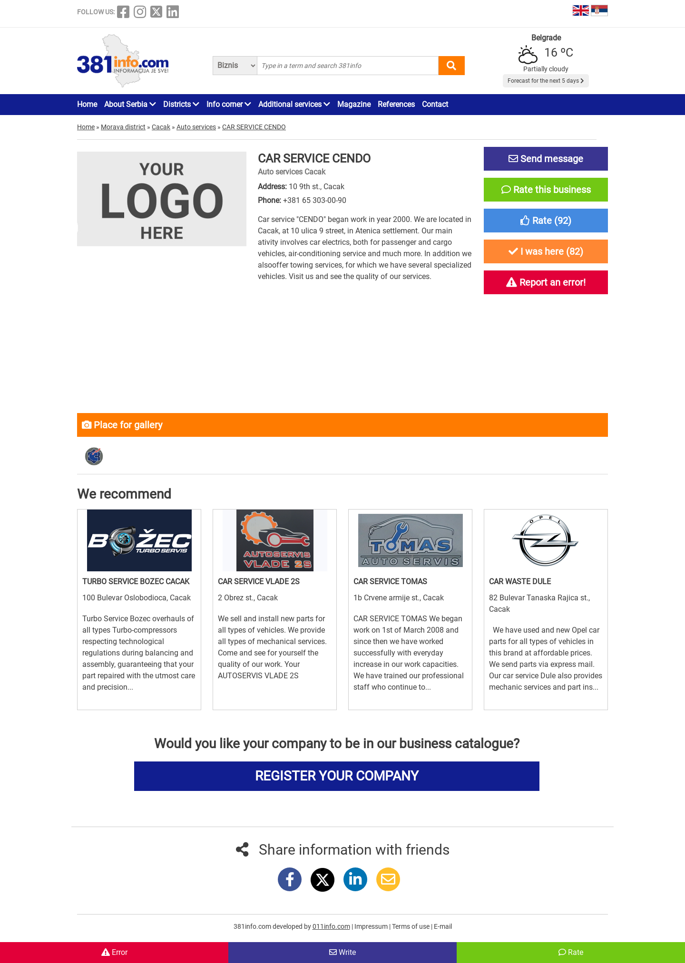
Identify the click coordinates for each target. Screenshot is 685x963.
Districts (181, 104)
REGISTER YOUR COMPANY (337, 776)
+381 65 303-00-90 (314, 200)
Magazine (354, 104)
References (396, 104)
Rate (570, 952)
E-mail (443, 926)
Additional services (294, 104)
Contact (435, 104)
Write (342, 952)
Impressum (371, 926)
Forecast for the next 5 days (546, 80)
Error (114, 952)
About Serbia (130, 104)
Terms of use (411, 926)
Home (87, 104)
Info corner (228, 104)
